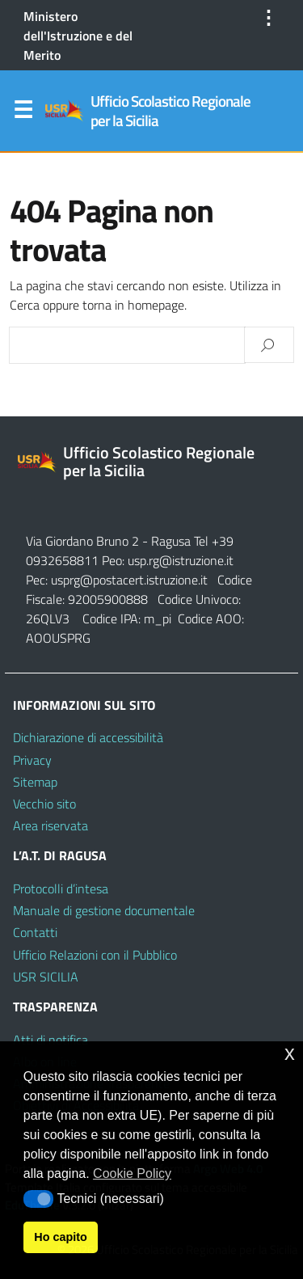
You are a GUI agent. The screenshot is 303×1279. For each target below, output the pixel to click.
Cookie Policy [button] (132, 1173)
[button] (38, 1199)
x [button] (289, 1053)
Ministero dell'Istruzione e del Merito (78, 35)
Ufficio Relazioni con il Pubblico (95, 955)
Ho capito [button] (60, 1236)
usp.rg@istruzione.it (181, 560)
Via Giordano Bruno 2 (82, 541)
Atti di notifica (50, 1039)
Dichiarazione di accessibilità (88, 737)
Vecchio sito (44, 803)
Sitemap (35, 781)
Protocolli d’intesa (60, 888)
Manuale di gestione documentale (104, 910)
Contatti (35, 932)
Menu (22, 113)
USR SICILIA (45, 976)
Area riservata (50, 825)
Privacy (32, 760)
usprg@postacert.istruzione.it (129, 579)
